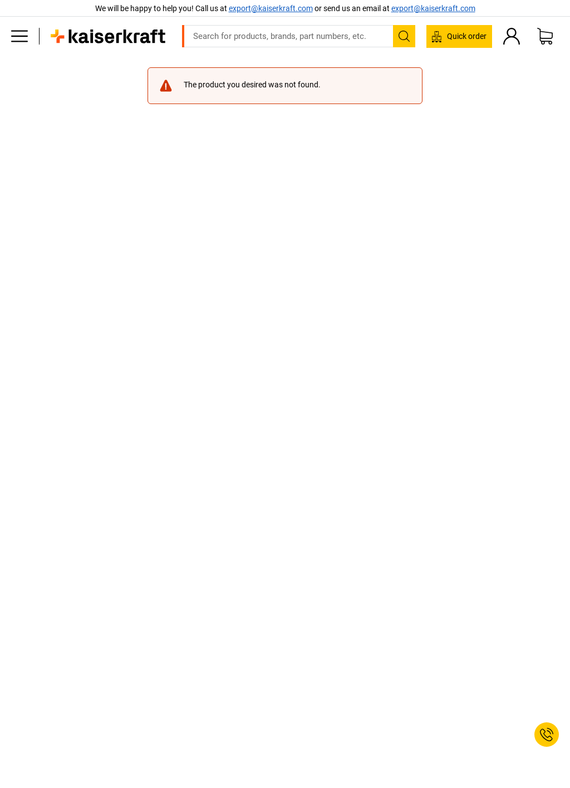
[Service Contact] (546, 734)
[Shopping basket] (545, 36)
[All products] (19, 36)
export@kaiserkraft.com (433, 8)
